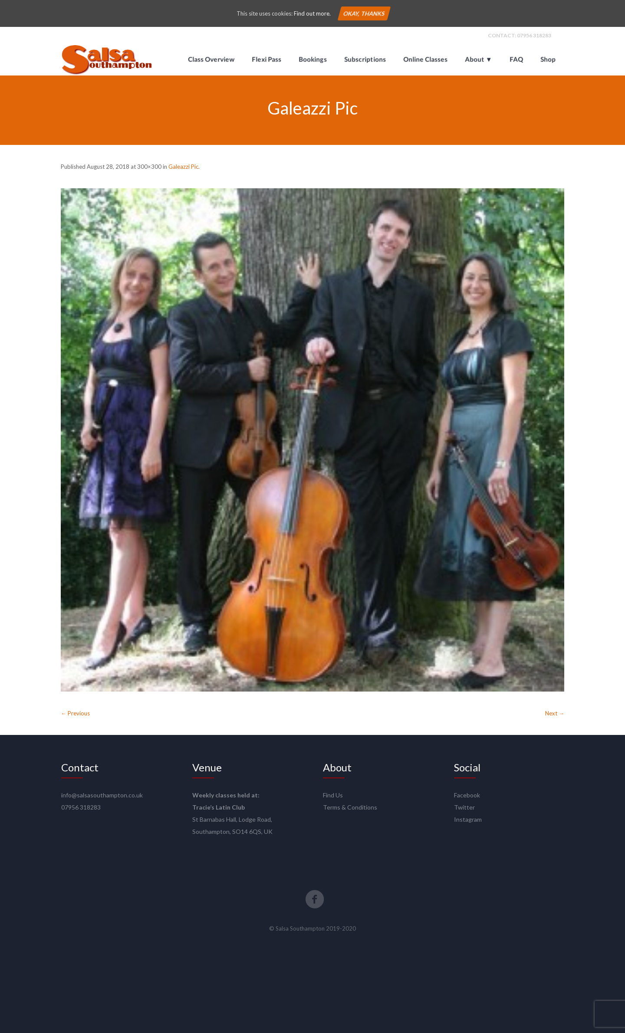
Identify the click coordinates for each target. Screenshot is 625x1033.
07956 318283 (534, 35)
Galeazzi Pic (183, 166)
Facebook (467, 795)
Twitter (464, 807)
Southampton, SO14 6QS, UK (232, 831)
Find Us (333, 795)
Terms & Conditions (350, 807)
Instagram (468, 819)
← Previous (75, 713)
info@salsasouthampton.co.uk (102, 795)
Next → (554, 713)
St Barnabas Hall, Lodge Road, (232, 819)
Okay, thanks (363, 13)
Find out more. (312, 13)
